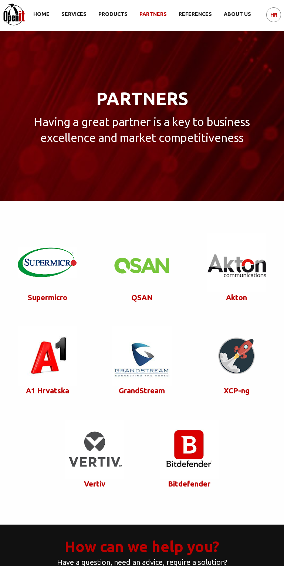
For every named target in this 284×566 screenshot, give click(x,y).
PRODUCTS (113, 14)
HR (273, 15)
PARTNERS (153, 14)
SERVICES (74, 14)
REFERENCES (195, 14)
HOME (41, 14)
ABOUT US (237, 14)
